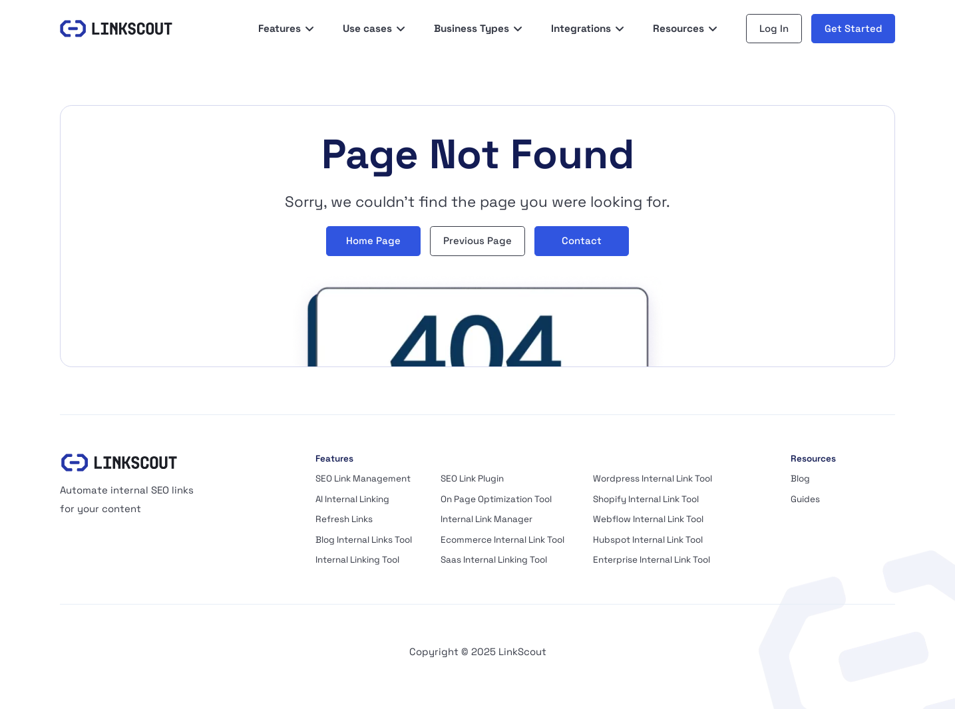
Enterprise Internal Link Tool (651, 560)
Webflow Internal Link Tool (648, 519)
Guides (805, 499)
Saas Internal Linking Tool (494, 560)
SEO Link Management (363, 479)
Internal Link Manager (486, 519)
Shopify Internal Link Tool (646, 499)
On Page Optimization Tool (496, 499)
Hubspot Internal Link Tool (648, 540)
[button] (286, 28)
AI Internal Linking (352, 499)
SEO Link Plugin (472, 479)
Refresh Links (344, 519)
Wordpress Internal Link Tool (652, 479)
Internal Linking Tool (357, 560)
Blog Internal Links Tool (363, 540)
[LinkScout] (116, 29)
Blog (800, 479)
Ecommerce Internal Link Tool (502, 540)
